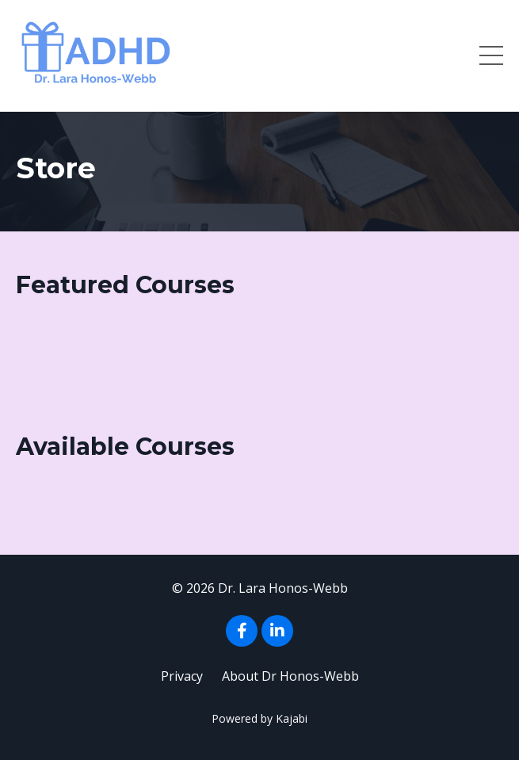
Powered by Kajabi (259, 718)
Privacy (182, 676)
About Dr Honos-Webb (290, 676)
